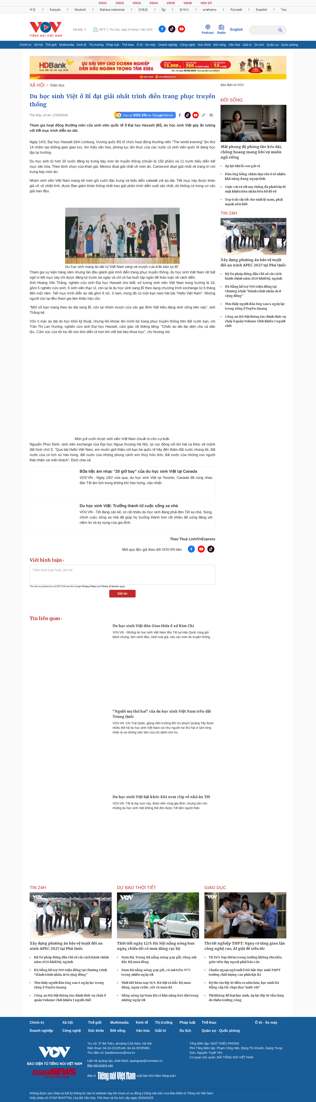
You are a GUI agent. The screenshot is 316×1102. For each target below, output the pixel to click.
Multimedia (66, 44)
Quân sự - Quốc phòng (282, 44)
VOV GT (206, 3)
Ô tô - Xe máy (146, 44)
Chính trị (25, 44)
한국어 (184, 9)
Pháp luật (112, 44)
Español (261, 9)
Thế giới (51, 44)
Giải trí (247, 44)
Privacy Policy (89, 586)
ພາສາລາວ (209, 9)
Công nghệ (187, 44)
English (236, 29)
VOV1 (103, 3)
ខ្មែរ (163, 9)
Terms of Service (110, 586)
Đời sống (220, 44)
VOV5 (171, 3)
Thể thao (128, 44)
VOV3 (137, 3)
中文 (33, 9)
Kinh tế (81, 44)
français (55, 9)
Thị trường (96, 44)
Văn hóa (234, 44)
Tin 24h (229, 213)
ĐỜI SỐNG (232, 100)
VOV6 (187, 3)
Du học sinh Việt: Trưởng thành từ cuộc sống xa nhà (129, 506)
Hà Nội (78, 29)
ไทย (283, 9)
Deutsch (80, 9)
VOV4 (154, 3)
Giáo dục (57, 85)
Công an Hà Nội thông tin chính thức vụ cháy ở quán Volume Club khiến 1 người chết (255, 321)
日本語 (143, 9)
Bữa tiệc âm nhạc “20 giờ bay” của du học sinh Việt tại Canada (138, 471)
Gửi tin (122, 593)
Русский (236, 9)
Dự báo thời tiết (136, 887)
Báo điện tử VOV (232, 85)
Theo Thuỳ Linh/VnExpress (192, 539)
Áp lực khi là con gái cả (242, 166)
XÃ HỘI (37, 85)
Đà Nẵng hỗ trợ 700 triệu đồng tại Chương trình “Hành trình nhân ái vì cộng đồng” (253, 291)
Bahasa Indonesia (112, 9)
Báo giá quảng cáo (100, 1065)
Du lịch (259, 44)
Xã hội (38, 44)
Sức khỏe (204, 44)
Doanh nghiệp (167, 44)
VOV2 (120, 3)
